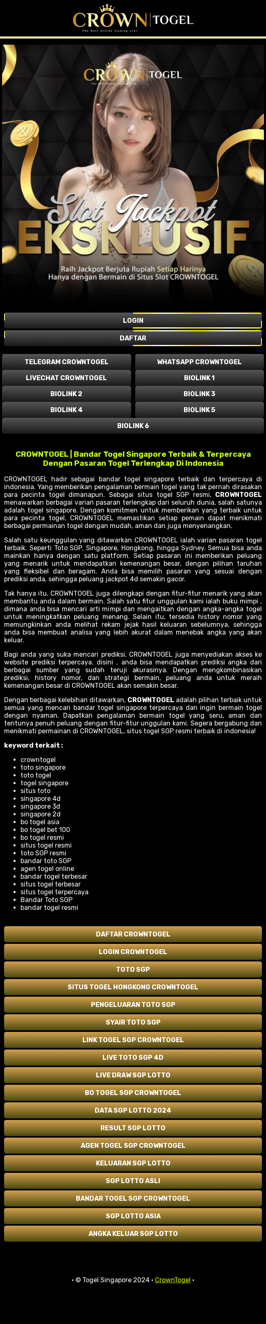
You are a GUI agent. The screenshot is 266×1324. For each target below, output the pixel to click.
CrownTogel (173, 1280)
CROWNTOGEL (238, 495)
